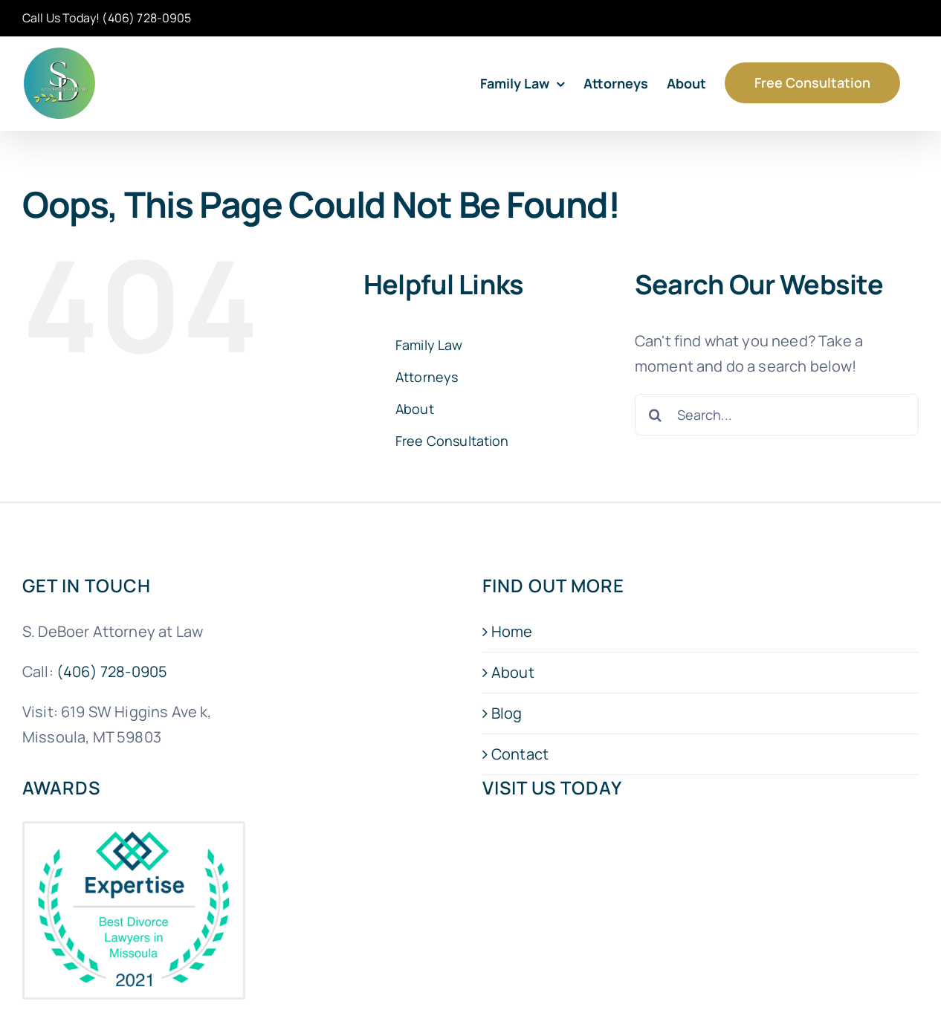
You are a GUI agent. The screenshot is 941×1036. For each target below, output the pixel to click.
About (414, 409)
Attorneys (426, 377)
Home (512, 631)
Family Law (429, 345)
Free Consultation (452, 441)
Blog (507, 713)
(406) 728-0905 (146, 18)
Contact (520, 754)
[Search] (655, 415)
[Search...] (777, 415)
